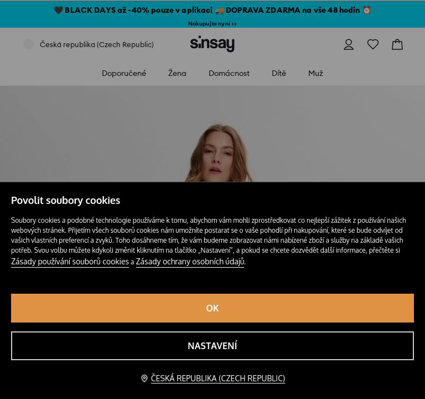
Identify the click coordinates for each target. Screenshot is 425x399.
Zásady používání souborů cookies (70, 261)
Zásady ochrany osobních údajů (190, 261)
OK (212, 308)
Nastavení (212, 345)
